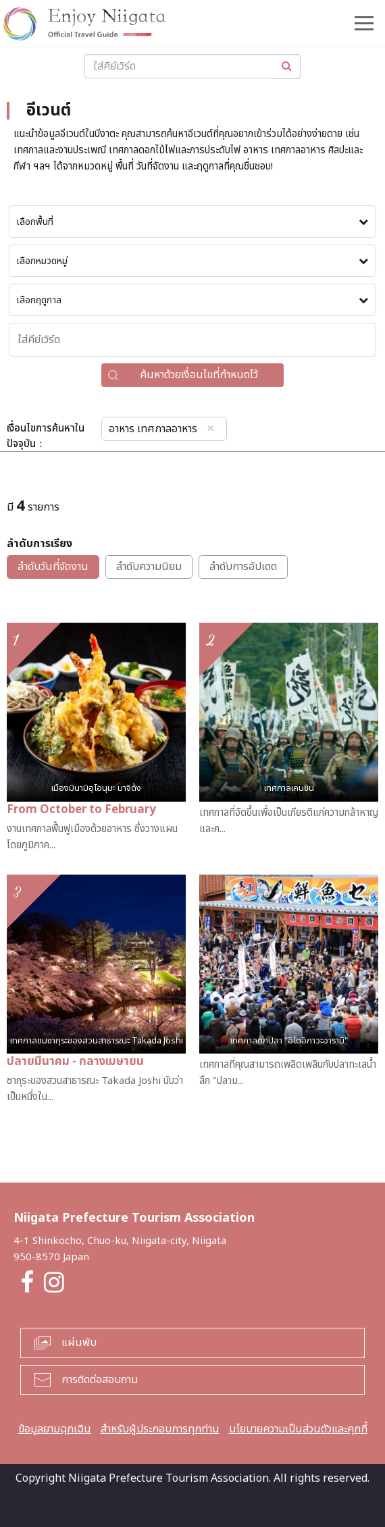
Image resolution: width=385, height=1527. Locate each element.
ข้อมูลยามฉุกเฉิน (54, 1429)
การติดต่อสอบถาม (99, 1380)
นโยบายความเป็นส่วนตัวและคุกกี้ (298, 1429)
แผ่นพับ (79, 1343)
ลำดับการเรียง (39, 544)
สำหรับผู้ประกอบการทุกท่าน (160, 1429)
